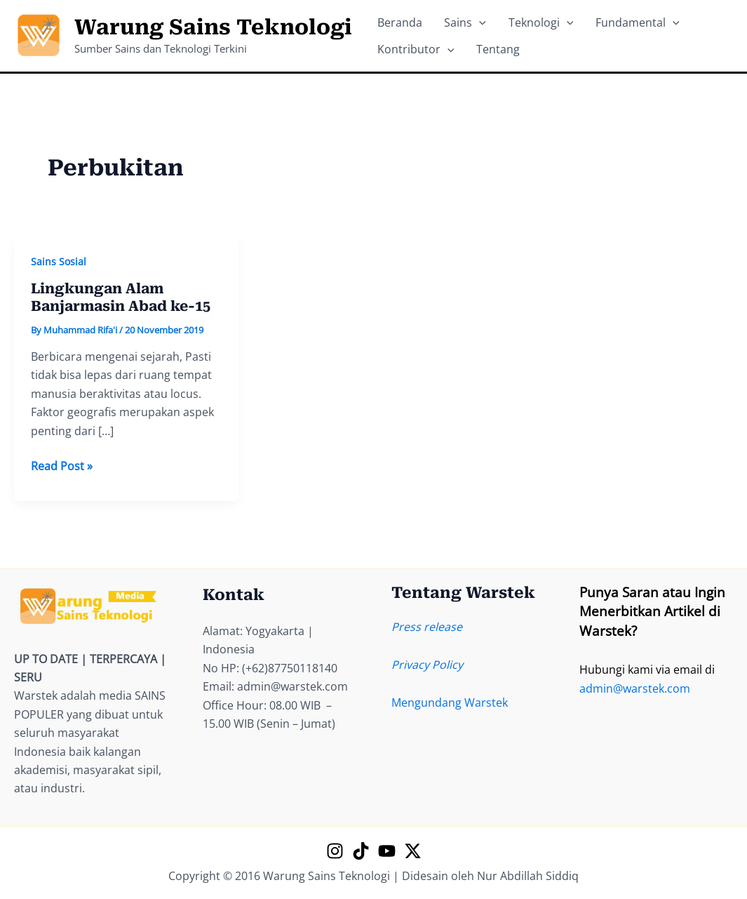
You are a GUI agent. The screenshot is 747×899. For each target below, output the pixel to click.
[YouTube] (387, 851)
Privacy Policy (427, 664)
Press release (426, 626)
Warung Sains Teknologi (213, 27)
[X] (413, 851)
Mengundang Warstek (449, 702)
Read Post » (62, 466)
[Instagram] (335, 851)
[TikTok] (361, 851)
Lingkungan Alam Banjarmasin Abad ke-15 (120, 297)
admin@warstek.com (634, 688)
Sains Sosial (58, 261)
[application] (467, 18)
